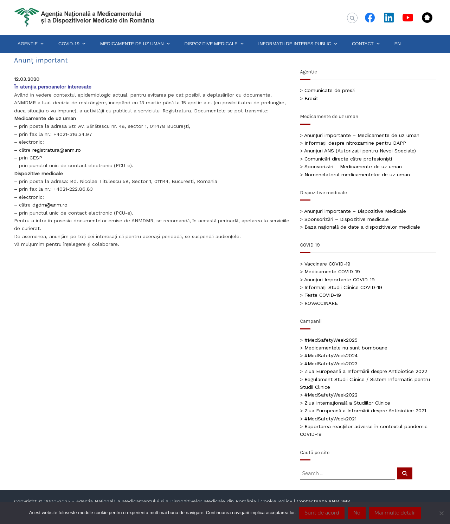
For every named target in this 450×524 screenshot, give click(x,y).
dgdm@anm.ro (50, 205)
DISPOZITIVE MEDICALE (214, 44)
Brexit (311, 98)
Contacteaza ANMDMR (323, 501)
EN (397, 43)
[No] (441, 513)
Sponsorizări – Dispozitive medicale (346, 219)
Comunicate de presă (329, 90)
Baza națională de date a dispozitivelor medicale (362, 227)
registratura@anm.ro (56, 150)
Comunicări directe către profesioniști (348, 159)
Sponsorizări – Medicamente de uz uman (352, 166)
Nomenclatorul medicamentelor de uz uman (357, 174)
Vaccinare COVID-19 (327, 264)
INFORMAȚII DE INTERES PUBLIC (298, 44)
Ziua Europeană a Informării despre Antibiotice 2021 (365, 410)
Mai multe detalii (395, 513)
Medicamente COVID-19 (332, 271)
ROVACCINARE (321, 303)
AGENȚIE (31, 44)
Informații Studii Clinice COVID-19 (343, 287)
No (356, 513)
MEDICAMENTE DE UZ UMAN (135, 44)
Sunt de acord (321, 513)
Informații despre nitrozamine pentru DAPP (355, 143)
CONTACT (366, 44)
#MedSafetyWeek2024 (331, 355)
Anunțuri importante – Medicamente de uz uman (361, 135)
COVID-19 (72, 44)
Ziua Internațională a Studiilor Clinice (347, 403)
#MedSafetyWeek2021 (330, 418)
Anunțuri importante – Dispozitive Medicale (355, 211)
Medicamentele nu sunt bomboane (345, 348)
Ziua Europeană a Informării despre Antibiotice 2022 (365, 371)
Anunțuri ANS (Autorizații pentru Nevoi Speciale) (360, 150)
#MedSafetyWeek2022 (331, 395)
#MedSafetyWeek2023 (331, 363)
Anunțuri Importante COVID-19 (339, 279)
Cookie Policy (276, 501)
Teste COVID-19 (322, 295)
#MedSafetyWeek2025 (331, 340)
